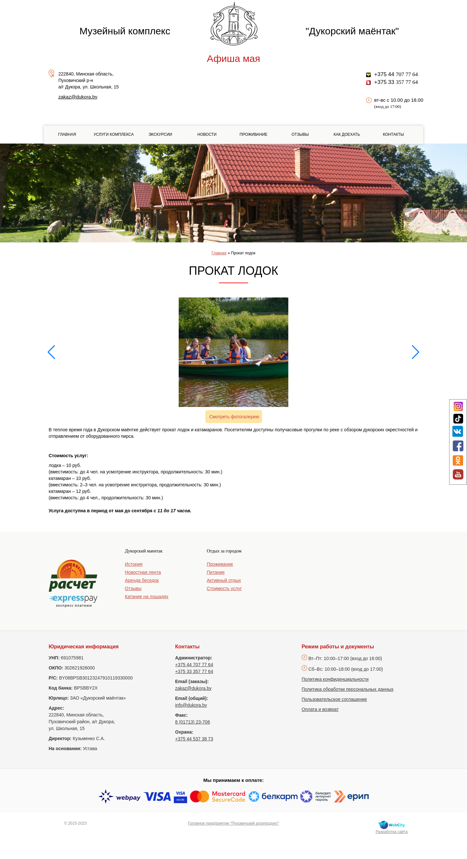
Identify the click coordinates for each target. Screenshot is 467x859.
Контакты (393, 134)
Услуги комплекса (114, 134)
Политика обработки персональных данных (347, 689)
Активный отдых (224, 580)
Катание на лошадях (146, 596)
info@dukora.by (191, 705)
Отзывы (300, 134)
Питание (216, 572)
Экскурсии (160, 134)
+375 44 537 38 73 (194, 738)
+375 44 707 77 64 (194, 664)
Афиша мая (233, 58)
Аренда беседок (142, 580)
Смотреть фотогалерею (234, 416)
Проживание (254, 134)
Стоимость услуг (224, 588)
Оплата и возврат (320, 709)
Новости (206, 134)
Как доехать (347, 134)
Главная (67, 134)
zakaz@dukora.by (77, 96)
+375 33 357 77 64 (194, 671)
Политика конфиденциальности (335, 679)
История (133, 564)
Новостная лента (143, 572)
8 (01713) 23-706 (192, 722)
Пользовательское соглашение (334, 699)
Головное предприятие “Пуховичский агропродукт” (233, 823)
